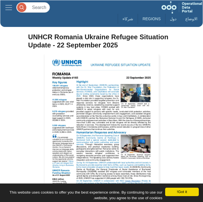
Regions (151, 19)
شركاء (128, 19)
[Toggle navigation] (8, 7)
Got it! (182, 192)
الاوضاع (191, 19)
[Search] (33, 7)
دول (173, 19)
